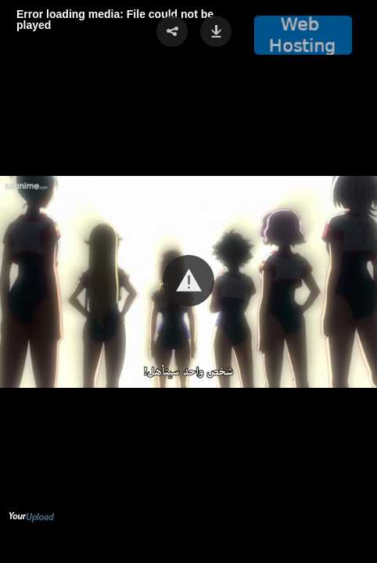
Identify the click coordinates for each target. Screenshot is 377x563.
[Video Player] (188, 281)
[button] (188, 281)
